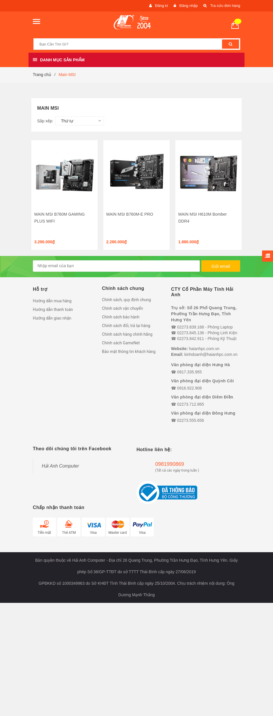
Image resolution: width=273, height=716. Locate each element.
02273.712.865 (190, 404)
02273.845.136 (190, 333)
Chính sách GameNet (121, 343)
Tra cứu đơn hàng (225, 5)
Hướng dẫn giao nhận (52, 318)
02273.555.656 (190, 420)
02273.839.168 (190, 327)
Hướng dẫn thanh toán (53, 309)
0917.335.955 (189, 372)
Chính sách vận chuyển (122, 308)
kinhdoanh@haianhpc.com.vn (211, 354)
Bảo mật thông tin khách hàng (129, 351)
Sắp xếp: (45, 121)
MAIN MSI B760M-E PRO (129, 214)
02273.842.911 (190, 338)
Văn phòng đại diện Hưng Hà (200, 364)
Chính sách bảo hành (120, 317)
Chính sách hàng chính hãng (127, 334)
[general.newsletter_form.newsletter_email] (116, 266)
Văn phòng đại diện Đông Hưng (203, 413)
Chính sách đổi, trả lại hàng (126, 325)
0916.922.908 (189, 388)
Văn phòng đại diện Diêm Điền (202, 397)
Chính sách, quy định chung (126, 299)
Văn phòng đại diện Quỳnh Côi (202, 381)
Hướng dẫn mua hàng (52, 301)
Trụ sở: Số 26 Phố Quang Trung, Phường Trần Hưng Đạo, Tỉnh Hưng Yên (204, 313)
